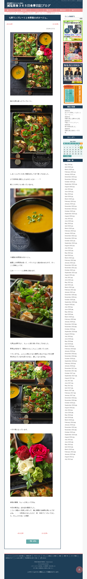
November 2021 (69, 267)
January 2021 (69, 292)
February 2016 (69, 422)
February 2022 (69, 260)
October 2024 (69, 181)
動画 (60, 555)
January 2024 (69, 204)
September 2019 (70, 331)
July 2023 (68, 218)
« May (67, 156)
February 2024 (69, 201)
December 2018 (69, 353)
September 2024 (70, 184)
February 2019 (69, 348)
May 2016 (68, 415)
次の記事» (56, 24)
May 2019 (68, 341)
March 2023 (68, 228)
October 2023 (69, 211)
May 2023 (68, 223)
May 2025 (68, 164)
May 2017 (68, 385)
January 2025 (69, 174)
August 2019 (68, 334)
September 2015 (70, 434)
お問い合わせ (79, 0)
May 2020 (68, 312)
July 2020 (68, 307)
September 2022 (70, 243)
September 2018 (70, 361)
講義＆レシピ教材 (52, 555)
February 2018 (69, 363)
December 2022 (69, 235)
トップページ (11, 10)
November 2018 (69, 356)
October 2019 (69, 329)
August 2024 (68, 186)
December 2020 (69, 294)
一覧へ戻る (32, 541)
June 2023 (68, 221)
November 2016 (69, 400)
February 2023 (69, 231)
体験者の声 (50, 10)
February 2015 (69, 452)
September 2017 (70, 375)
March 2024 (68, 199)
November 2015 (69, 429)
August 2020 (68, 304)
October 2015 (69, 432)
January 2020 (69, 321)
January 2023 (69, 233)
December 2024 (69, 177)
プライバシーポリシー (71, 0)
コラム (37, 10)
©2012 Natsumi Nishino (39, 561)
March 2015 (68, 449)
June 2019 (68, 339)
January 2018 (69, 366)
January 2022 (69, 263)
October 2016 (69, 402)
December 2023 (69, 206)
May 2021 (68, 282)
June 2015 (68, 442)
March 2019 (68, 346)
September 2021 (70, 272)
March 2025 (68, 169)
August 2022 (68, 245)
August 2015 (68, 437)
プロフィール (76, 10)
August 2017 (68, 378)
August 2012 (68, 456)
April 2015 (68, 447)
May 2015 (68, 444)
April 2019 (68, 344)
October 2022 (69, 240)
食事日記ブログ (9, 558)
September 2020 (70, 302)
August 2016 (68, 407)
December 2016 (69, 398)
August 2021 (68, 275)
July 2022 (68, 248)
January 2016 (69, 425)
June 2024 (68, 191)
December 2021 (69, 265)
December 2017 (69, 368)
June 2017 (68, 383)
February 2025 (69, 172)
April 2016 (68, 417)
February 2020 (69, 319)
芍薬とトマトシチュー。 (72, 122)
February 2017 (69, 393)
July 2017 (68, 380)
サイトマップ (64, 0)
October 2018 (69, 358)
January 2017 (69, 395)
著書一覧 (66, 555)
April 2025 (68, 167)
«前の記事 (9, 24)
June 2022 (68, 250)
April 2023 (68, 226)
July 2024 (68, 189)
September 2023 (70, 213)
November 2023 (69, 208)
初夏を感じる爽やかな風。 (73, 118)
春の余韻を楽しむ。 (71, 126)
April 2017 (68, 388)
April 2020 (68, 314)
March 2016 (68, 420)
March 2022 (68, 258)
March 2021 (68, 287)
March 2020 (68, 317)
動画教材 (63, 10)
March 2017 (68, 390)
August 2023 (68, 216)
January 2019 (69, 351)
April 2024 (68, 196)
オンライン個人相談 (19, 555)
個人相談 (24, 10)
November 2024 (69, 179)
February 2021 (69, 290)
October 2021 (69, 270)
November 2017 (69, 371)
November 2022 (69, 238)
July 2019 (68, 336)
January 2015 (69, 454)
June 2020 (68, 309)
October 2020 (69, 299)
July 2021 (68, 277)
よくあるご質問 (19, 558)
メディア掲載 (74, 555)
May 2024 (68, 194)
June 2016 (68, 412)
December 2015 (69, 427)
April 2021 (68, 285)
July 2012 (68, 459)
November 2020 (69, 297)
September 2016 (70, 405)
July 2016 (68, 410)
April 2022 (68, 255)
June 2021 (68, 280)
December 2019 (69, 324)
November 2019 (69, 326)
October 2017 (69, 373)
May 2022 (68, 253)
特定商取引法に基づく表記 (31, 558)
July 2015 (68, 439)
